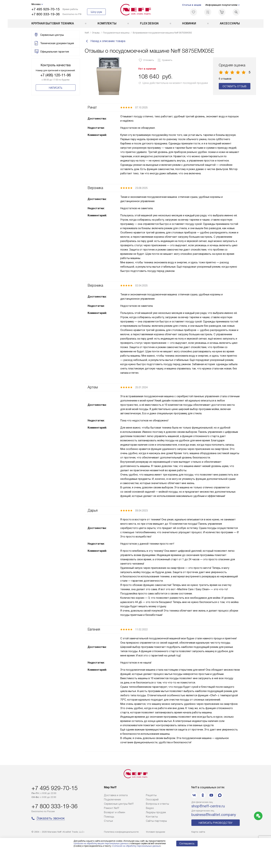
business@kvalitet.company (213, 815)
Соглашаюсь (187, 843)
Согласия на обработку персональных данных (136, 846)
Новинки (189, 23)
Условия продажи (155, 831)
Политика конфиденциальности (121, 831)
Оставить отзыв (234, 86)
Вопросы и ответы (157, 803)
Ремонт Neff (111, 808)
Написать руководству (215, 822)
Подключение (112, 799)
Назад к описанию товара (105, 41)
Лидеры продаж (156, 812)
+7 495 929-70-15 (45, 9)
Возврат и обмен (114, 812)
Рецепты (151, 795)
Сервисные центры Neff (119, 803)
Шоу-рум (96, 12)
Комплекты (107, 23)
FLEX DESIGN (149, 23)
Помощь (109, 816)
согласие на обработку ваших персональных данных (101, 843)
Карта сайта (198, 831)
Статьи (108, 820)
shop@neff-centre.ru (208, 806)
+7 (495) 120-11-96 (55, 75)
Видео (150, 808)
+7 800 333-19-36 (45, 14)
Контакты (152, 816)
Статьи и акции (191, 5)
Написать (55, 87)
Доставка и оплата (116, 795)
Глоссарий (152, 799)
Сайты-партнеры (156, 820)
